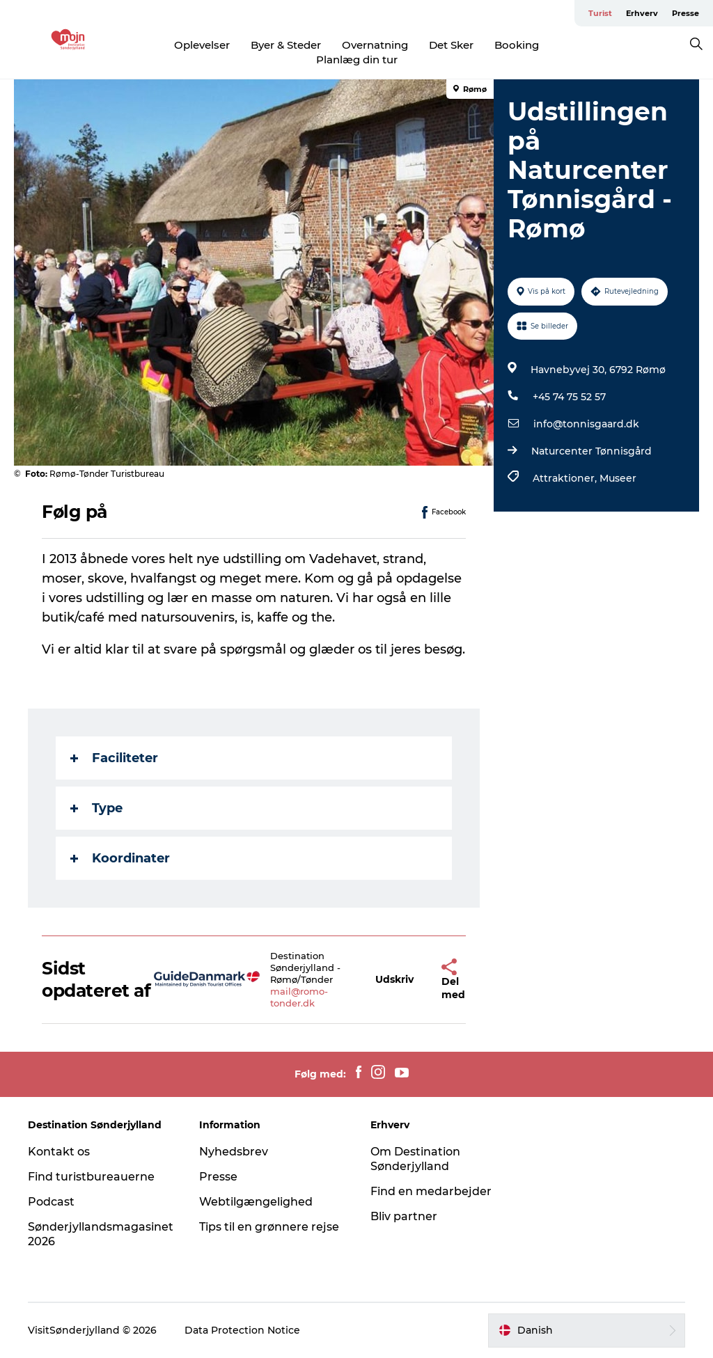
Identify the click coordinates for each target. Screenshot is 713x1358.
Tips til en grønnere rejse (269, 1226)
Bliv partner (403, 1216)
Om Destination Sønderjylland (415, 1159)
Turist (600, 13)
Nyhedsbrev (233, 1151)
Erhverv (642, 13)
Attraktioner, (566, 478)
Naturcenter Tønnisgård (591, 451)
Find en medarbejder (431, 1191)
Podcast (51, 1201)
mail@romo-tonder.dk (299, 997)
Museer (618, 478)
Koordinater (120, 858)
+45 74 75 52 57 (569, 396)
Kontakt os (59, 1151)
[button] (394, 979)
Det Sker (451, 45)
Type (96, 808)
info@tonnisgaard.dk (586, 424)
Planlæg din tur (357, 59)
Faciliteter (114, 758)
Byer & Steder (286, 45)
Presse (685, 13)
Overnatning (375, 45)
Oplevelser (202, 45)
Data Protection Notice (242, 1330)
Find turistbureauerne (91, 1176)
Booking (516, 45)
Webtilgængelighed (256, 1201)
